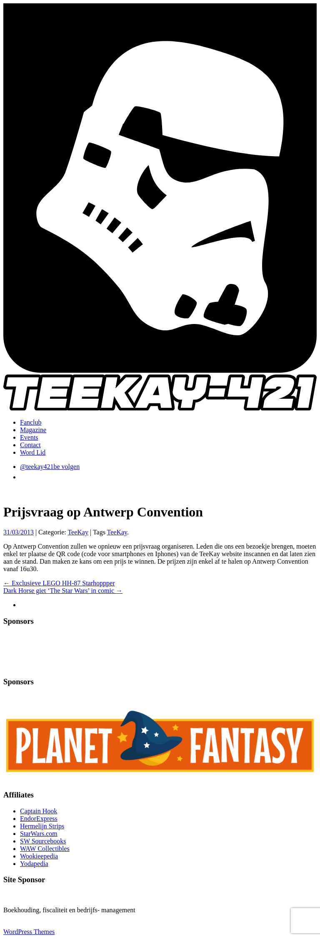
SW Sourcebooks (43, 841)
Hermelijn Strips (42, 826)
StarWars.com (39, 833)
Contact (30, 444)
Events (29, 437)
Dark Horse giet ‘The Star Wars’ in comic (62, 590)
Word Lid (32, 452)
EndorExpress (39, 818)
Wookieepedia (39, 856)
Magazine (33, 429)
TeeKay (78, 532)
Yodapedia (34, 863)
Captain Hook (38, 811)
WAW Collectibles (45, 848)
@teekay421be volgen (50, 466)
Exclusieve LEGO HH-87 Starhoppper (59, 583)
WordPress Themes (29, 931)
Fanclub (31, 422)
